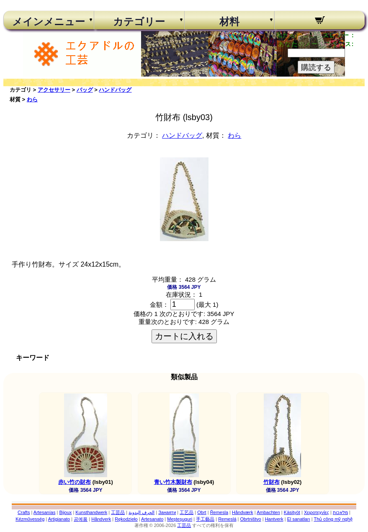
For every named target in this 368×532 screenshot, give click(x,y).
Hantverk (274, 519)
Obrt (201, 512)
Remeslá (227, 519)
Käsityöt (292, 512)
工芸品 (118, 512)
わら (32, 99)
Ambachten (268, 512)
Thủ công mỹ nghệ (333, 519)
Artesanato (152, 519)
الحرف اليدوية (141, 512)
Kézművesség (29, 519)
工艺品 (186, 512)
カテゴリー (139, 21)
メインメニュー (48, 21)
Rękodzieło (126, 519)
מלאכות (340, 512)
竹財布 (271, 482)
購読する (316, 67)
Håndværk (242, 512)
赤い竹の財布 (74, 482)
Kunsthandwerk (91, 512)
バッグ (85, 90)
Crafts (24, 512)
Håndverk (101, 519)
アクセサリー (54, 90)
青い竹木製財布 (173, 482)
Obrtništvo (250, 519)
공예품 (80, 519)
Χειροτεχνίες (316, 512)
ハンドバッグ (115, 90)
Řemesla (219, 512)
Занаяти (167, 512)
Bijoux (65, 512)
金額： (159, 304)
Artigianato (59, 519)
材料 (229, 21)
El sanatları (298, 519)
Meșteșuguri (179, 519)
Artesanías (44, 512)
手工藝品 (205, 519)
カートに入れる (184, 336)
